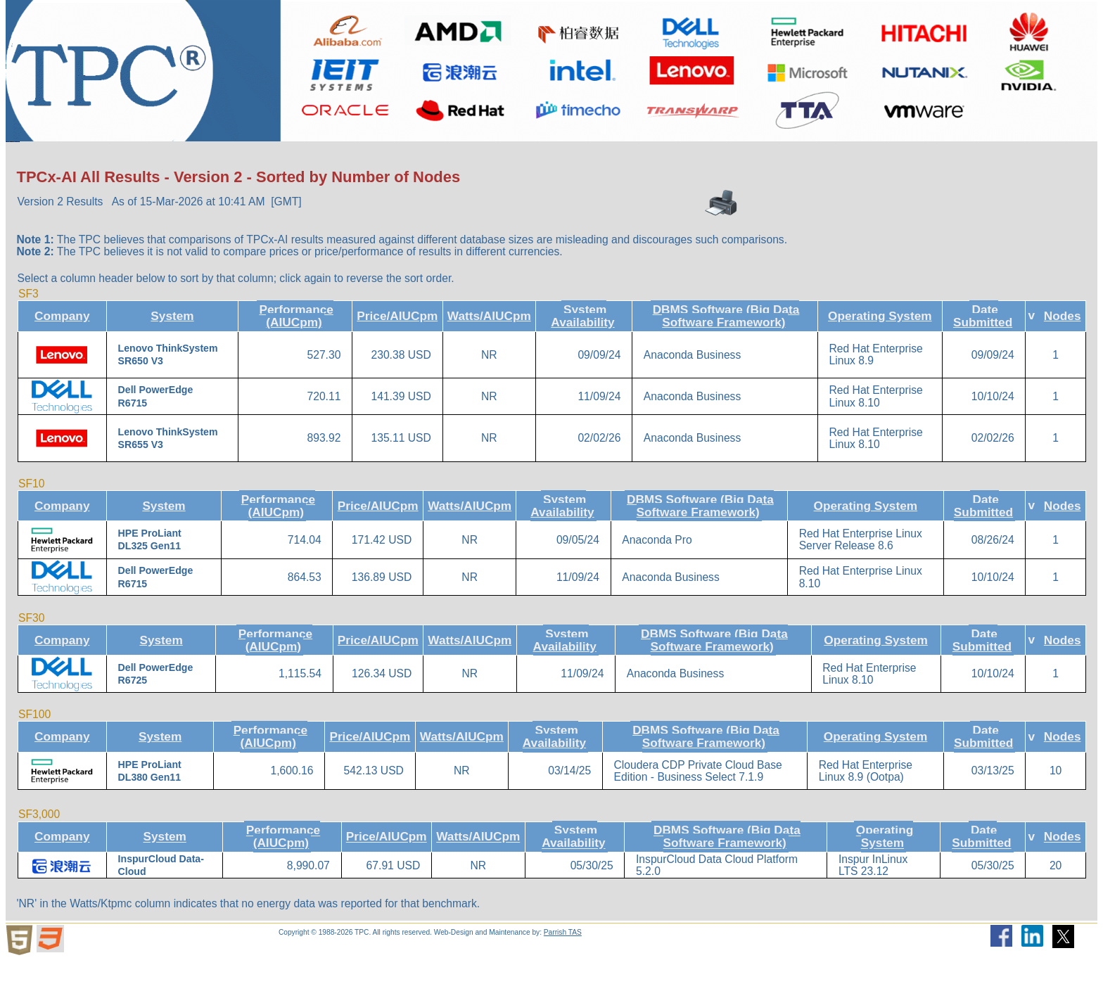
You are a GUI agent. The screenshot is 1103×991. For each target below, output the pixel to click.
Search (676, 156)
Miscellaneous (579, 157)
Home (38, 156)
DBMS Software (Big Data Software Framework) (726, 346)
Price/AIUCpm (397, 347)
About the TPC (129, 157)
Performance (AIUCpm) (296, 346)
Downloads (390, 157)
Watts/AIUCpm (489, 347)
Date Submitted (982, 346)
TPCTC (481, 156)
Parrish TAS (563, 963)
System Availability (582, 346)
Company (62, 347)
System (172, 347)
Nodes (1062, 347)
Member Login (863, 156)
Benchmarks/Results (262, 157)
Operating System (880, 347)
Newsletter (759, 156)
